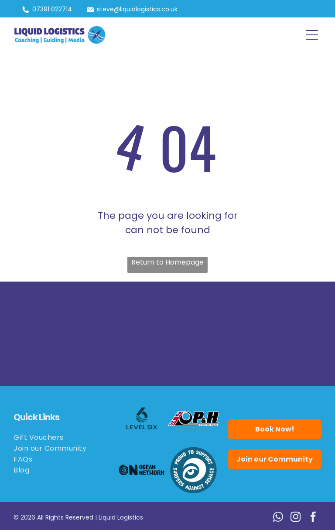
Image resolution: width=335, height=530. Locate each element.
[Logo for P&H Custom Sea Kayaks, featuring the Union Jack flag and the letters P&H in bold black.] (193, 418)
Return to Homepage (167, 262)
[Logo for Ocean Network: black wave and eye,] (142, 470)
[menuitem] (60, 437)
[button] (312, 35)
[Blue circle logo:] (193, 470)
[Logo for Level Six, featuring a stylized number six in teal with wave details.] (142, 418)
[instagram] (295, 518)
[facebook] (313, 518)
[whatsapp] (278, 518)
